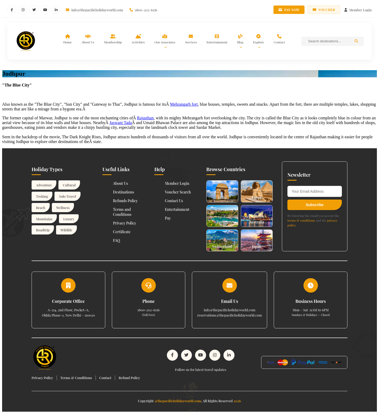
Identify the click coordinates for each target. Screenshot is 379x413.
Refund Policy (129, 377)
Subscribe (315, 205)
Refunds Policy (125, 200)
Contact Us (174, 200)
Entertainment (177, 209)
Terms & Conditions (76, 377)
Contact (105, 377)
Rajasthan (145, 118)
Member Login (177, 183)
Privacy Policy (124, 223)
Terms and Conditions (122, 212)
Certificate (122, 231)
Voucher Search (178, 192)
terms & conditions (301, 220)
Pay (168, 218)
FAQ (116, 240)
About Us (120, 183)
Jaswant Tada (120, 122)
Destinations (123, 192)
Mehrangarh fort (184, 104)
